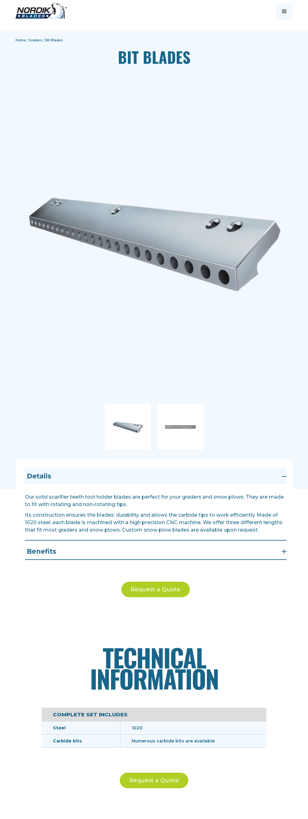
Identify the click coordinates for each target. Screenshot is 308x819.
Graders (35, 40)
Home (21, 40)
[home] (41, 11)
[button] (284, 11)
